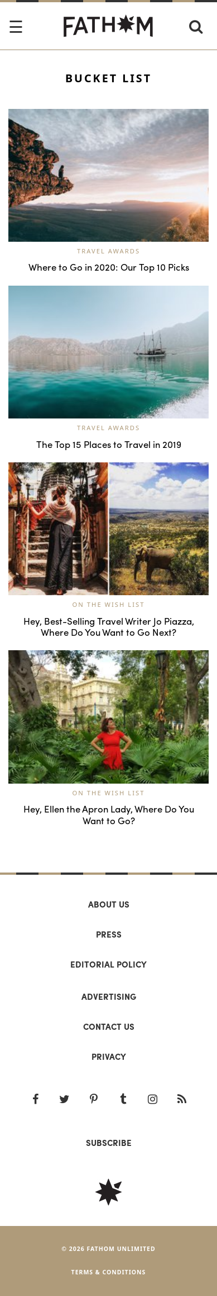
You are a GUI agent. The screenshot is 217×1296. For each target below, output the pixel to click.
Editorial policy (108, 964)
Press (109, 934)
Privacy (108, 1056)
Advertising (108, 996)
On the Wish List (109, 604)
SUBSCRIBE (109, 1143)
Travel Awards (108, 251)
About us (108, 904)
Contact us (108, 1026)
